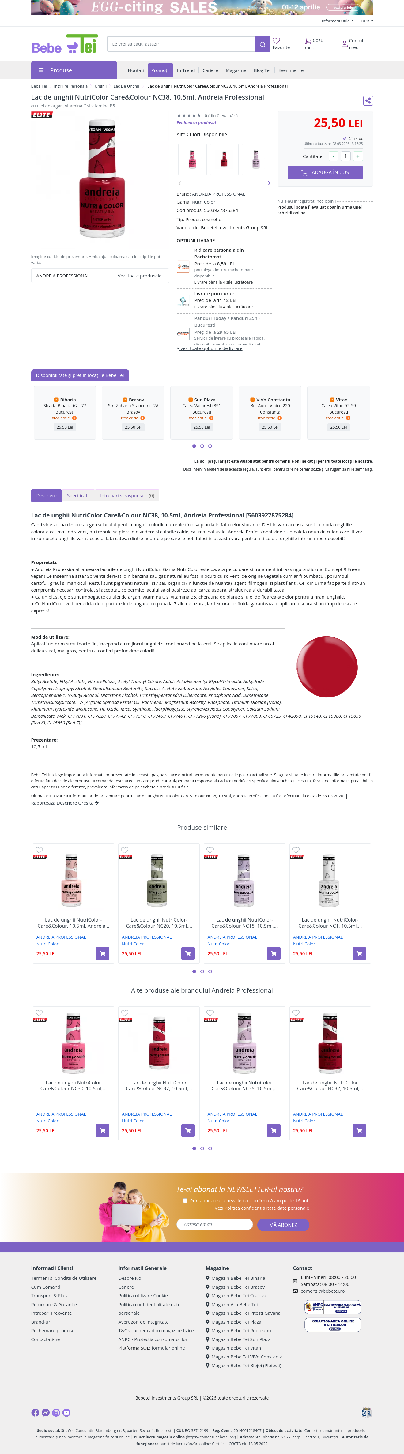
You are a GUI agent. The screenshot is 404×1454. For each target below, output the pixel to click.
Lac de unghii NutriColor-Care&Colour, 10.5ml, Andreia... (73, 923)
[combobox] (181, 44)
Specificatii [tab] (78, 495)
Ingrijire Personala (71, 86)
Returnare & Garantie (54, 1304)
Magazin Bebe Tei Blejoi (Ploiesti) (243, 1365)
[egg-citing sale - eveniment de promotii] (202, 7)
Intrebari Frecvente (51, 1313)
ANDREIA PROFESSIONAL (218, 194)
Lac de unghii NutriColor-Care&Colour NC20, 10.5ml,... (159, 923)
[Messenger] (46, 1413)
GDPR (364, 21)
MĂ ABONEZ (283, 1225)
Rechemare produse (52, 1330)
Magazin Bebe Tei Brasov (235, 1287)
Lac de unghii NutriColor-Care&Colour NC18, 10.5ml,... (245, 923)
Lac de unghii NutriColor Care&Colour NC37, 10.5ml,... (159, 1085)
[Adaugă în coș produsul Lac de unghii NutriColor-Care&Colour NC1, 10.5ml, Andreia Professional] (359, 953)
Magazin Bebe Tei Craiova (236, 1295)
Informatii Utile (336, 21)
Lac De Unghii (126, 86)
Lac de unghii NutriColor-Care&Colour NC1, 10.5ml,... (330, 923)
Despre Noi (130, 1278)
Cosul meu (315, 42)
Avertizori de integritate (144, 1322)
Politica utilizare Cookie (143, 1295)
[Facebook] (35, 1413)
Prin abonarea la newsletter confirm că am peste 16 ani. (249, 1200)
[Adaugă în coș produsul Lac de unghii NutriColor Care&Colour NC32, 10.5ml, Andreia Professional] (359, 1130)
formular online (168, 1348)
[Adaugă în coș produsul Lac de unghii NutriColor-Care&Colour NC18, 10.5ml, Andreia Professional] (274, 953)
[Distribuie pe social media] (368, 101)
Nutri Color (203, 202)
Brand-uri (41, 1322)
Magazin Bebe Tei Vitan (233, 1348)
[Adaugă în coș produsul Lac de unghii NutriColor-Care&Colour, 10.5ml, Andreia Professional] (102, 953)
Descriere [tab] (46, 495)
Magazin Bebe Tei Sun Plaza (238, 1339)
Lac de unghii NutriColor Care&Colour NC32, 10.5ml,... (330, 1085)
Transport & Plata (50, 1295)
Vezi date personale (262, 1208)
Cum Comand (46, 1287)
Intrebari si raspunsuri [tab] (127, 495)
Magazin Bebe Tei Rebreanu (238, 1330)
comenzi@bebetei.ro (323, 1291)
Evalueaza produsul (196, 123)
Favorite (281, 44)
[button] (194, 446)
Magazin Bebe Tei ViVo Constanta (244, 1357)
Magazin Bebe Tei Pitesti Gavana (243, 1313)
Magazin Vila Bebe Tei (232, 1304)
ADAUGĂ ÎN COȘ (325, 172)
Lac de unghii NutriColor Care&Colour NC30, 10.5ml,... (73, 1085)
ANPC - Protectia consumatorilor (153, 1339)
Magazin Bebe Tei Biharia (235, 1278)
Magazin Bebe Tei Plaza (234, 1322)
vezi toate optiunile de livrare (210, 348)
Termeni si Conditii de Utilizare (63, 1278)
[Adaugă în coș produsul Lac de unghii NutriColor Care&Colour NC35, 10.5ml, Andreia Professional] (274, 1130)
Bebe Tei (39, 86)
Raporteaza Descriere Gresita (65, 803)
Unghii (101, 86)
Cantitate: (313, 156)
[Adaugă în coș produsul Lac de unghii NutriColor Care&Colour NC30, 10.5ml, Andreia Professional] (102, 1130)
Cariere (126, 1287)
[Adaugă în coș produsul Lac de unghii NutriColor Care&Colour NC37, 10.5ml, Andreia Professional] (188, 1130)
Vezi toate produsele (140, 275)
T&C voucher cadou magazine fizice (156, 1330)
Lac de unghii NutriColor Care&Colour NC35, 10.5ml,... (245, 1085)
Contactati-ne (45, 1339)
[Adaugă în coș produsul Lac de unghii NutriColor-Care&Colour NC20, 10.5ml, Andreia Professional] (188, 953)
